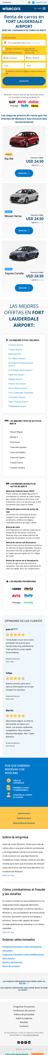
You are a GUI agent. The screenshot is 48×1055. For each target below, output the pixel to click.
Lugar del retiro (9, 38)
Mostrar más (8, 875)
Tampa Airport (15, 349)
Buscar (24, 81)
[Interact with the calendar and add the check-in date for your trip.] (13, 58)
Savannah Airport (17, 374)
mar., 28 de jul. (33, 58)
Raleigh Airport (15, 379)
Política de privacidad (24, 1014)
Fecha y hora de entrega (12, 53)
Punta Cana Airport (17, 383)
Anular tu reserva (24, 813)
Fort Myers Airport (17, 358)
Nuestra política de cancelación (24, 823)
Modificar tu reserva (24, 818)
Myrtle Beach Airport (18, 388)
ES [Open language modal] (35, 8)
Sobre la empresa (24, 1018)
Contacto (24, 1026)
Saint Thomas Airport (18, 401)
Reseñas (24, 1022)
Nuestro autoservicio (12, 962)
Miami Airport (15, 354)
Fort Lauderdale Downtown (21, 392)
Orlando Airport (16, 345)
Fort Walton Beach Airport (20, 370)
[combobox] (4, 65)
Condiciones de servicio (24, 1011)
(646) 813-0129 (41, 2)
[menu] (44, 8)
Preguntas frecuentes (24, 1007)
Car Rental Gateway (31, 1035)
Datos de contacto (11, 966)
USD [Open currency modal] (39, 8)
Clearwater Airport (17, 397)
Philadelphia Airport (18, 406)
